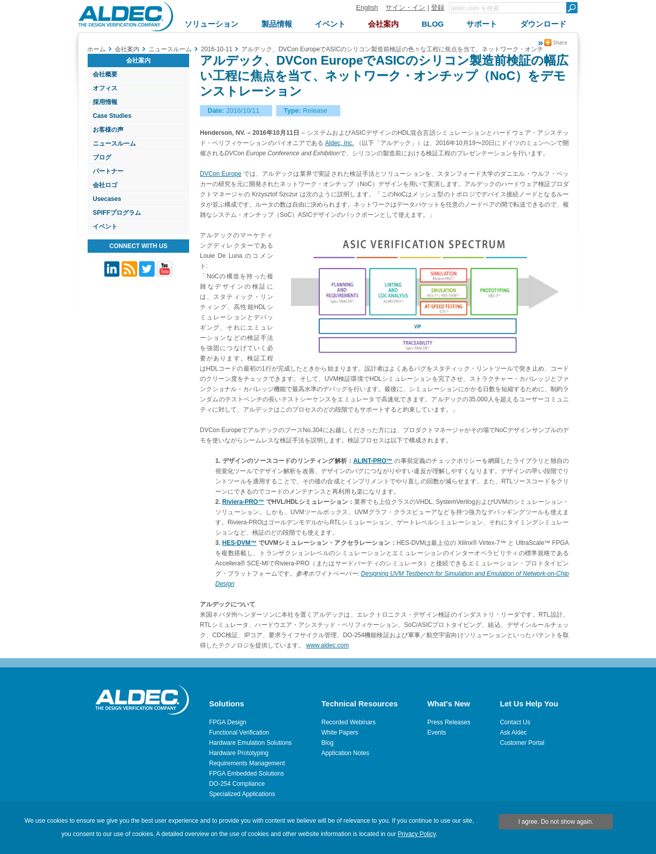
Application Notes (345, 753)
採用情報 (105, 102)
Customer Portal (522, 742)
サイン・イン (405, 7)
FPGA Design (228, 722)
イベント (105, 226)
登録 (437, 7)
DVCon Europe (220, 173)
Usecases (107, 198)
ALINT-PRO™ (373, 460)
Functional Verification (239, 732)
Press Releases (448, 722)
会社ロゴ (105, 185)
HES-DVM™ (239, 542)
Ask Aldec (513, 732)
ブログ (102, 157)
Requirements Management (247, 763)
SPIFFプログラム (117, 212)
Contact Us (515, 722)
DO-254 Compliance (237, 783)
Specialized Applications (242, 794)
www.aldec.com (327, 645)
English (367, 7)
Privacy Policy (417, 834)
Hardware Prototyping (239, 753)
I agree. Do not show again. (555, 821)
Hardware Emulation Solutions (250, 742)
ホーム (96, 49)
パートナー (108, 171)
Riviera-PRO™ (243, 501)
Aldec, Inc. (339, 143)
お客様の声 (108, 129)
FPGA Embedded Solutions (246, 773)
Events (436, 732)
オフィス (105, 88)
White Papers (339, 732)
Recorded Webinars (348, 722)
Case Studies (112, 115)
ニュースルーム (114, 143)
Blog (327, 742)
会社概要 (105, 74)
